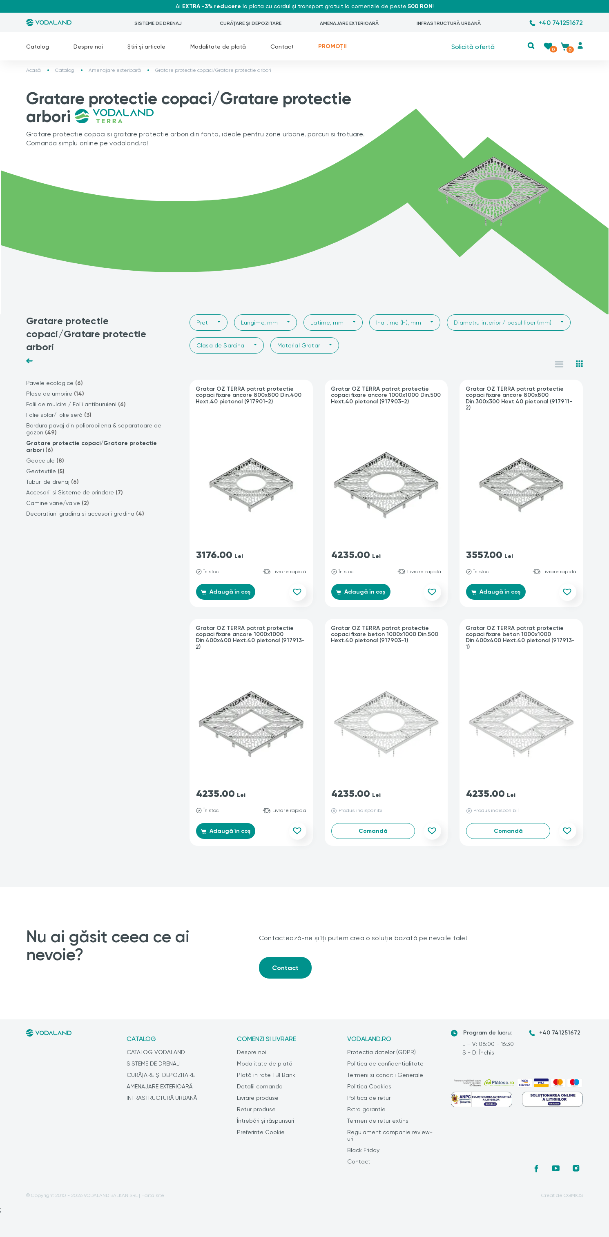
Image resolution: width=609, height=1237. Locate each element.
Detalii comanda (260, 1090)
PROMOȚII (332, 46)
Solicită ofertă (473, 46)
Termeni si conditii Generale (385, 1079)
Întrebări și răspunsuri (265, 1124)
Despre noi (88, 46)
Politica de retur (368, 1102)
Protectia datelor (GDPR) (381, 1056)
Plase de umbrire (55, 393)
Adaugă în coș (229, 593)
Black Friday (363, 1154)
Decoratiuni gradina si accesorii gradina (85, 513)
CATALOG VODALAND (156, 1056)
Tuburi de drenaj (52, 481)
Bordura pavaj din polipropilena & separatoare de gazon (93, 429)
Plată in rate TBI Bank (266, 1079)
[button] (531, 45)
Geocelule (45, 460)
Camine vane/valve (57, 503)
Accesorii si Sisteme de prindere (74, 492)
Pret (202, 322)
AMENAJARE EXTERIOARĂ (349, 23)
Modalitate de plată (218, 46)
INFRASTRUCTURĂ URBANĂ (449, 23)
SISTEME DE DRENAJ (158, 23)
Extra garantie (366, 1113)
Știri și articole (146, 46)
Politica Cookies (369, 1090)
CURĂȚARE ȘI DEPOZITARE (250, 23)
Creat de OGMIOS (562, 1199)
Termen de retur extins (377, 1124)
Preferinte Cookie (261, 1136)
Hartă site (152, 1199)
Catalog (37, 46)
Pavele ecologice (54, 383)
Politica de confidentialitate (385, 1067)
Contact (282, 46)
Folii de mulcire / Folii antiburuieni (76, 404)
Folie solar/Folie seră (58, 415)
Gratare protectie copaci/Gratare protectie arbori (91, 447)
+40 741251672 (560, 23)
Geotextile (45, 471)
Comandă (373, 833)
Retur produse (256, 1113)
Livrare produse (258, 1102)
